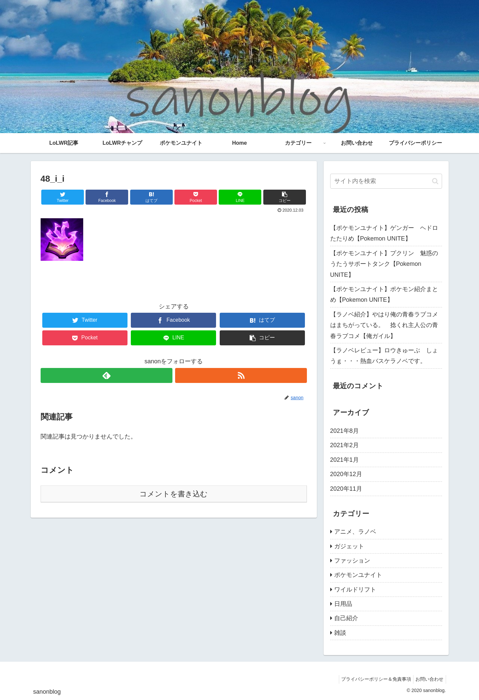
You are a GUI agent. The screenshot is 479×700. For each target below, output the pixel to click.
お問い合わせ (428, 679)
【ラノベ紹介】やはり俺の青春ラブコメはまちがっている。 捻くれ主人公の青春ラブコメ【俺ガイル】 (384, 325)
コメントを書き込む (173, 494)
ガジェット (349, 546)
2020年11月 (346, 488)
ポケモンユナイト (358, 575)
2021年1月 (344, 459)
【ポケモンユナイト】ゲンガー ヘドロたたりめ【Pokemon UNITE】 (384, 233)
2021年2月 (344, 445)
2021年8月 (344, 431)
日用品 (343, 604)
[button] (435, 181)
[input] (386, 181)
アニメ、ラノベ (355, 531)
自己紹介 (346, 618)
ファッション (352, 560)
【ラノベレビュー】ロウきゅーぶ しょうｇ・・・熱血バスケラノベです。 (384, 355)
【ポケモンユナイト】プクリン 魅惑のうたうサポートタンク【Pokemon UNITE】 (384, 264)
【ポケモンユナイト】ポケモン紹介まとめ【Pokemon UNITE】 (384, 294)
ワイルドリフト (355, 589)
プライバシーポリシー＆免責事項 (372, 679)
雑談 (340, 632)
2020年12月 (346, 474)
